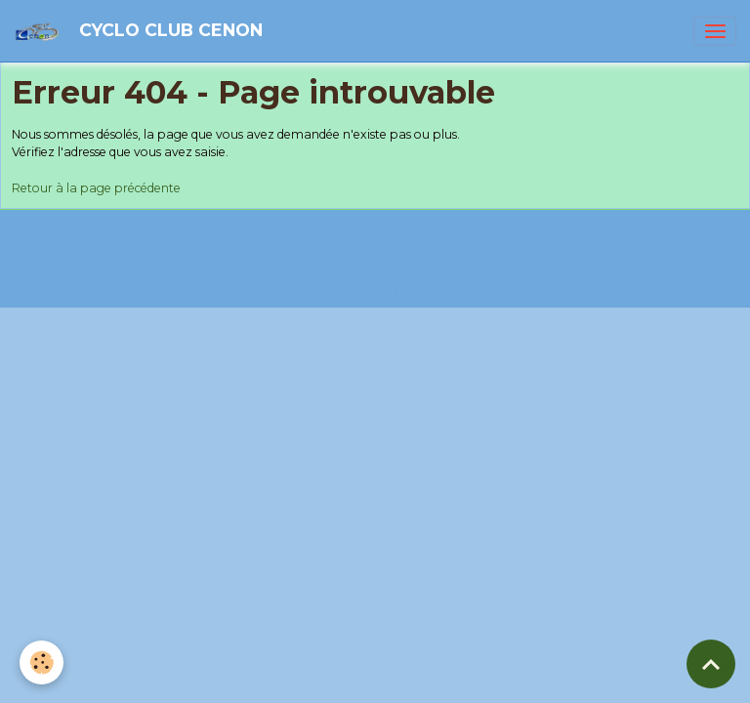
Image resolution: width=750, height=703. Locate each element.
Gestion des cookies (460, 288)
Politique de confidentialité (310, 288)
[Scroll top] (711, 664)
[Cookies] (41, 662)
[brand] (142, 31)
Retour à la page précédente (96, 188)
